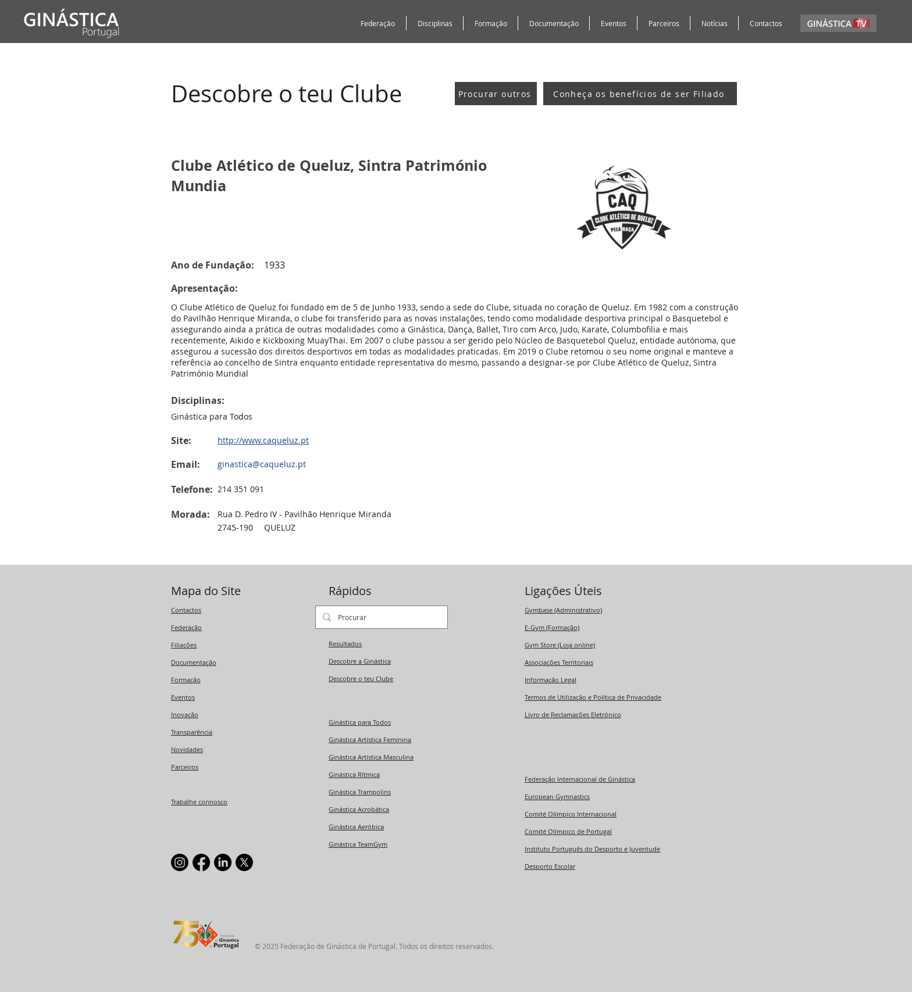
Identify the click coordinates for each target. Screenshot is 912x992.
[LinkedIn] (222, 862)
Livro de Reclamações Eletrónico (573, 714)
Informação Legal (550, 679)
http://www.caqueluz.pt (263, 440)
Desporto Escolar (550, 866)
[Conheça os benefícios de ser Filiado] (640, 93)
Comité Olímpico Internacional (571, 814)
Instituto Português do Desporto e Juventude (592, 848)
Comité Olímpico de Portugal (568, 831)
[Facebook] (201, 862)
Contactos (186, 610)
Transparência (191, 732)
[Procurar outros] (496, 93)
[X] (244, 862)
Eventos (183, 697)
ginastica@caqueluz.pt (262, 464)
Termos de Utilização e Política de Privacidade (593, 697)
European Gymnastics (557, 796)
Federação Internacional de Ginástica (580, 779)
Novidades (187, 749)
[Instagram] (179, 862)
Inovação (184, 714)
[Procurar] (380, 617)
